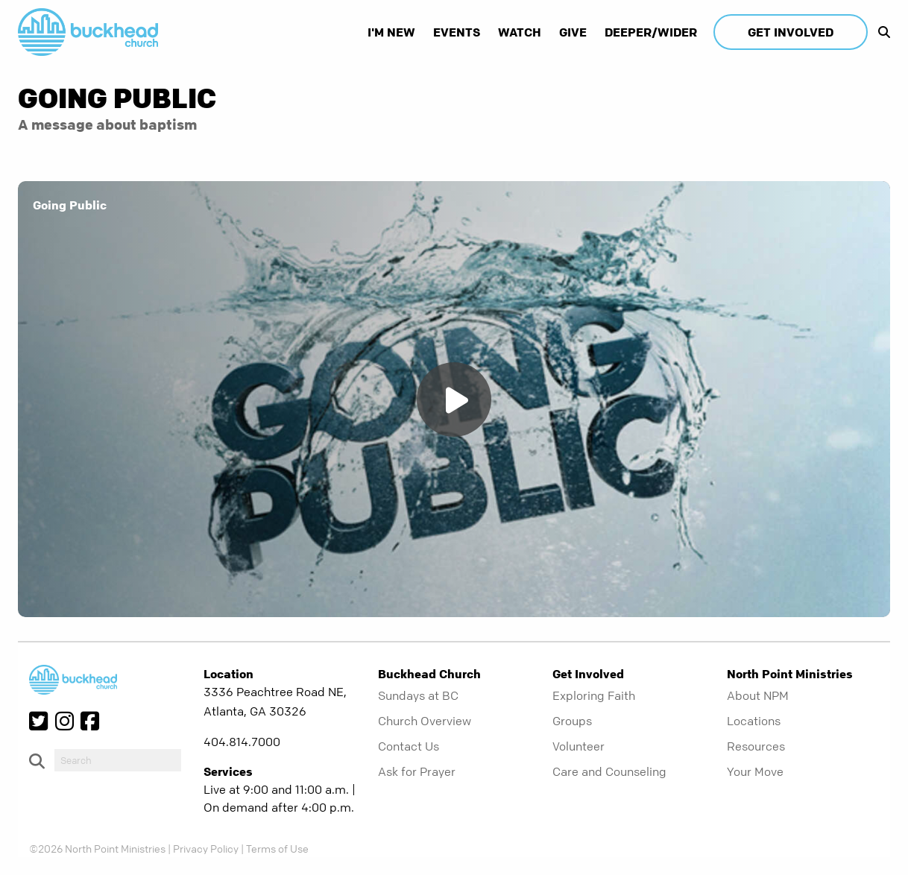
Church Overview (424, 720)
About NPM (758, 695)
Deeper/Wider (651, 32)
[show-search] (880, 32)
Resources (756, 746)
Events (456, 32)
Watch (519, 32)
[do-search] (117, 760)
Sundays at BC (418, 695)
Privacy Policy (206, 848)
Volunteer (578, 746)
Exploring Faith (593, 695)
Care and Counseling (609, 771)
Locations (754, 720)
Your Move (755, 771)
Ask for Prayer (416, 771)
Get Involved (790, 32)
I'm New (391, 32)
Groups (572, 720)
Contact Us (408, 746)
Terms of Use (277, 848)
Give (573, 32)
